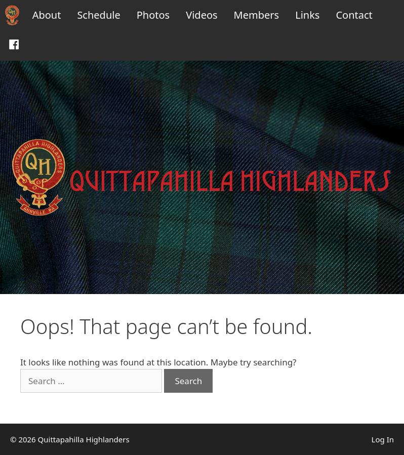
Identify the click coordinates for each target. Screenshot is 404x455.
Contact (354, 15)
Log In (383, 439)
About (46, 15)
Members (256, 15)
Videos (201, 15)
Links (307, 15)
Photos (153, 15)
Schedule (98, 15)
